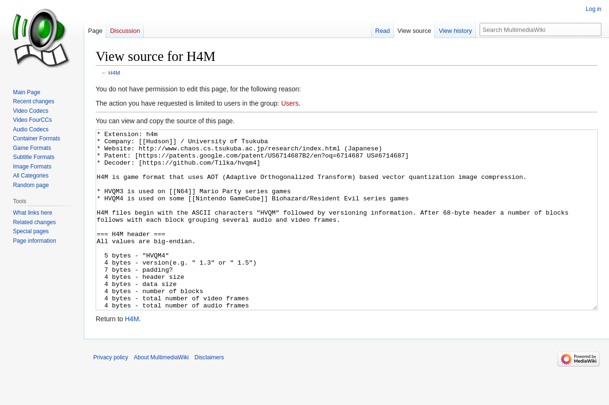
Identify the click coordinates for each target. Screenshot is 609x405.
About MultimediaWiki (161, 393)
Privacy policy (110, 393)
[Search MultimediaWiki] (540, 29)
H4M (114, 72)
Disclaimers (209, 393)
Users (290, 103)
